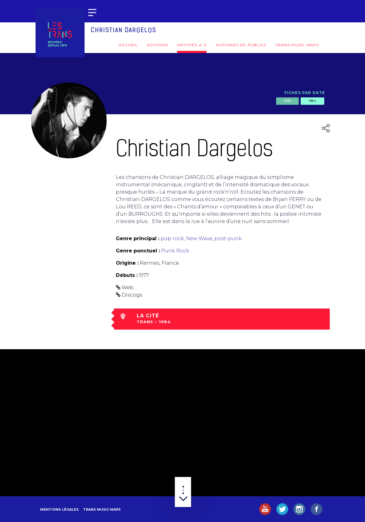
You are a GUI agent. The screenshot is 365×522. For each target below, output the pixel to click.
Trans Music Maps (297, 45)
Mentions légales (59, 509)
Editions (157, 45)
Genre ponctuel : (138, 251)
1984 (312, 101)
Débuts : (127, 275)
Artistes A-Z (192, 45)
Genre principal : (137, 238)
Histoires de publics (241, 45)
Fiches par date (304, 92)
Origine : (127, 263)
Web (128, 287)
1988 (287, 101)
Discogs (132, 295)
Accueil (128, 45)
